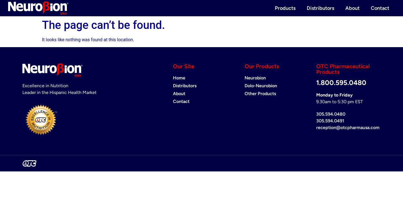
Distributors (320, 8)
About (352, 8)
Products (285, 8)
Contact (380, 8)
